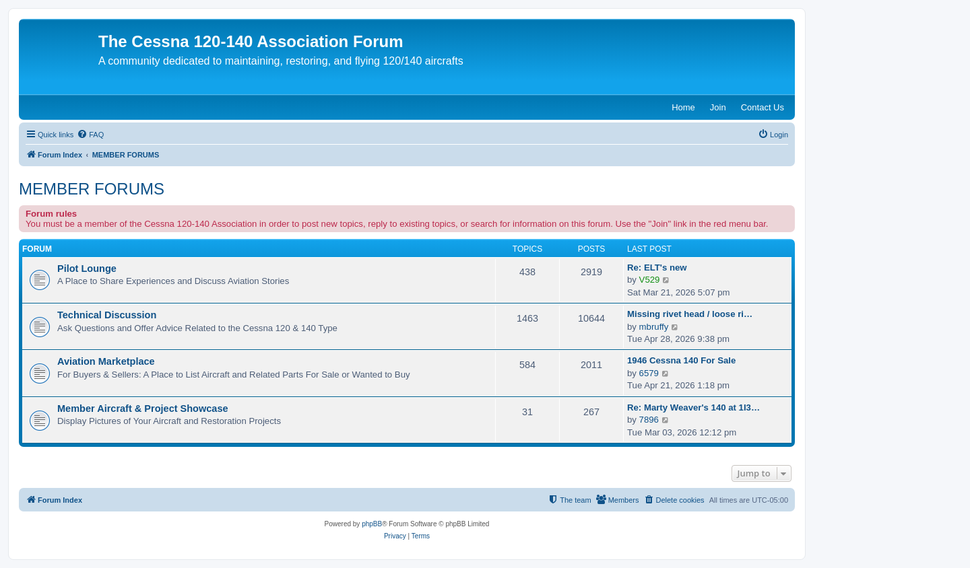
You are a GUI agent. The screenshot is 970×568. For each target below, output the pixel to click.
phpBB (372, 524)
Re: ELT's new (657, 267)
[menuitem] (90, 135)
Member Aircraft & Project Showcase (142, 408)
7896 (649, 420)
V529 (649, 280)
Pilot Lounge (87, 268)
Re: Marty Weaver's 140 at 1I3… (693, 407)
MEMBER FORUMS (91, 189)
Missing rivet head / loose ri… (689, 314)
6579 (649, 373)
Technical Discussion (106, 315)
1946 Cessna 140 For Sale (681, 360)
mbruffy (654, 327)
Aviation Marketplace (106, 361)
